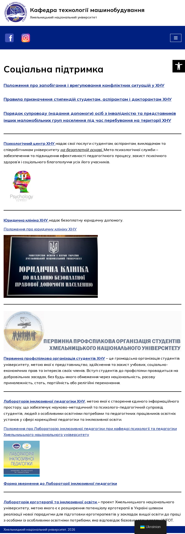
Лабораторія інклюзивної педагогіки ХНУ (45, 401)
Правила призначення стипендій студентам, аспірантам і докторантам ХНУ (88, 99)
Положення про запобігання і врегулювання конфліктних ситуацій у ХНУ (84, 85)
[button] (179, 66)
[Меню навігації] (175, 38)
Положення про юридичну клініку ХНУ (40, 229)
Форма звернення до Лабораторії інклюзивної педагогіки (61, 484)
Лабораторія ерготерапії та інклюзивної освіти (51, 502)
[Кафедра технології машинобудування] (74, 13)
